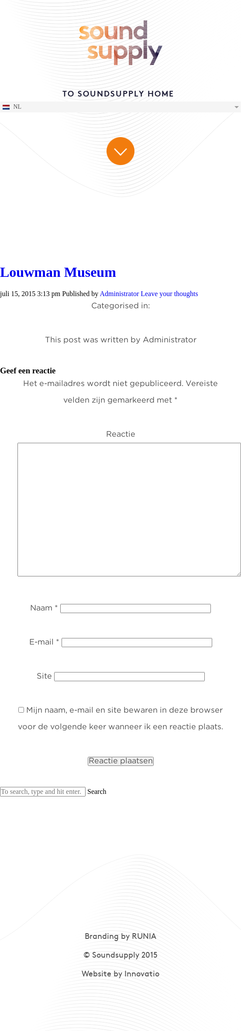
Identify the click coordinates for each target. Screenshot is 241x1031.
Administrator (119, 293)
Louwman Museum (58, 272)
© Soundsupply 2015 (120, 956)
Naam (44, 608)
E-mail (44, 642)
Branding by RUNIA (120, 937)
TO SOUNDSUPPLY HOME (118, 94)
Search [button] (97, 791)
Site (44, 676)
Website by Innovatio (120, 974)
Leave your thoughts (169, 293)
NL (11, 106)
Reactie (120, 434)
